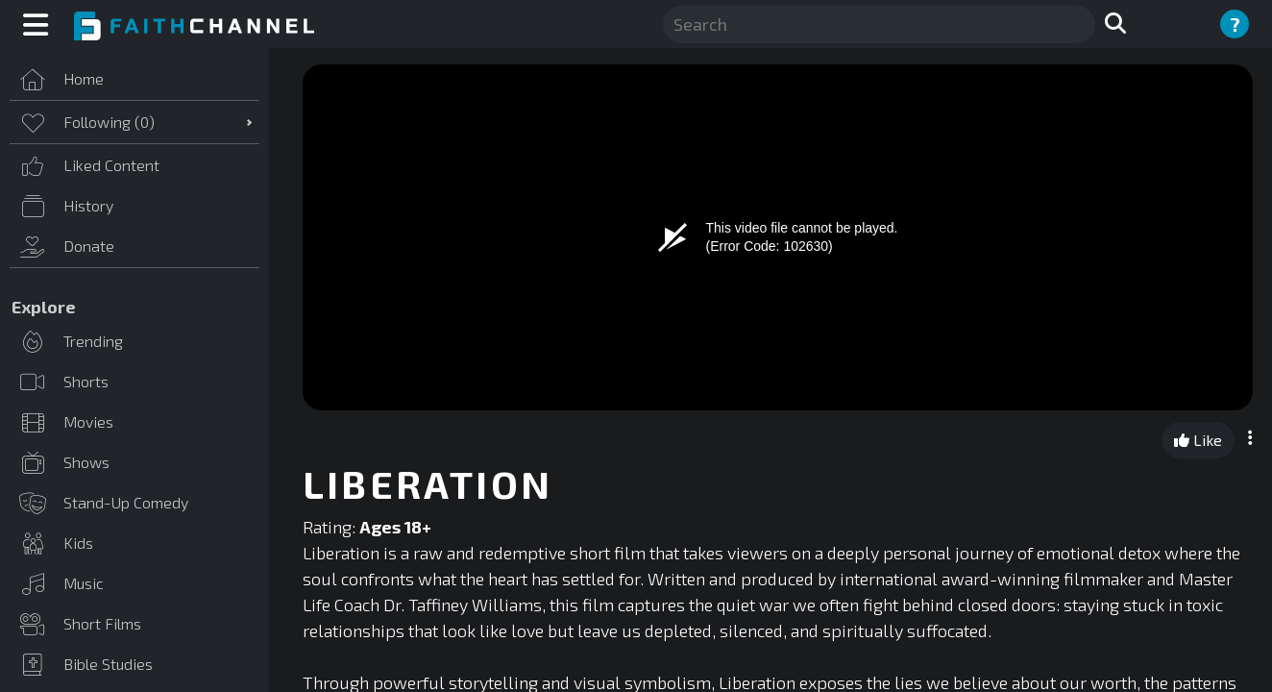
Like (1198, 440)
